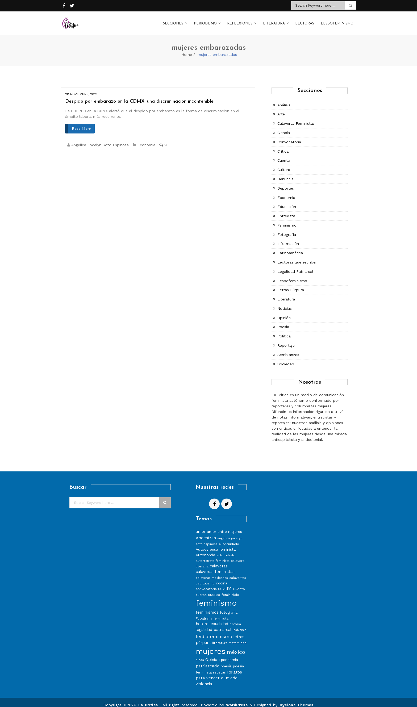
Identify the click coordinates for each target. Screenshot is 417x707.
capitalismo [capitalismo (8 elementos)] (205, 578)
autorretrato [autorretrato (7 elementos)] (225, 550)
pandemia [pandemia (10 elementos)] (229, 654)
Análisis (283, 100)
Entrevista (286, 210)
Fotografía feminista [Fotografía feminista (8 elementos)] (212, 613)
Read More (81, 123)
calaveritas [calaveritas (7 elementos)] (237, 572)
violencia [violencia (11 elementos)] (204, 678)
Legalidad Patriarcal (295, 266)
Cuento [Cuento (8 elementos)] (239, 583)
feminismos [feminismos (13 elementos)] (207, 606)
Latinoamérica (290, 247)
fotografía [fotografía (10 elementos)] (228, 607)
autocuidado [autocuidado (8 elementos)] (229, 539)
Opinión (284, 312)
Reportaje (286, 340)
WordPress (237, 699)
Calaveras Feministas (296, 118)
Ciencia (283, 127)
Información (288, 238)
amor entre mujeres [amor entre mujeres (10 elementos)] (224, 526)
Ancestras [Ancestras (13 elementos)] (206, 532)
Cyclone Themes (297, 699)
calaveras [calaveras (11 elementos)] (219, 560)
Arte (281, 109)
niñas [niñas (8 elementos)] (200, 654)
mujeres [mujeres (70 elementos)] (211, 646)
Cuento (283, 155)
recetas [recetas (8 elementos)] (219, 667)
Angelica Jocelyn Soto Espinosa (100, 139)
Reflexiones (239, 21)
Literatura (274, 21)
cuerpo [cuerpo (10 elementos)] (214, 589)
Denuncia (285, 173)
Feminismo (287, 220)
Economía (146, 139)
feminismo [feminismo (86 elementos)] (216, 597)
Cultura (283, 164)
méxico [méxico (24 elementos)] (236, 646)
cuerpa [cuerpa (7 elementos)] (201, 589)
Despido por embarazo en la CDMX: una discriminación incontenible (139, 96)
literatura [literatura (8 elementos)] (219, 637)
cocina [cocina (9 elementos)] (221, 578)
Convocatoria (289, 137)
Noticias (284, 303)
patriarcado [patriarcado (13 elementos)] (207, 660)
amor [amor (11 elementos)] (201, 526)
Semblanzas (288, 349)
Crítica (283, 146)
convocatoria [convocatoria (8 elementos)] (206, 583)
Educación (286, 201)
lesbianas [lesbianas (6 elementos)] (239, 624)
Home (186, 49)
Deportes (285, 183)
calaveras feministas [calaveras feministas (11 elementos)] (215, 566)
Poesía (283, 321)
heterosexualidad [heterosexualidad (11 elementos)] (212, 618)
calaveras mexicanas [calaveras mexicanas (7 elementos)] (212, 572)
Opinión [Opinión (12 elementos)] (212, 654)
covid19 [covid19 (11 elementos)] (225, 583)
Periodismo (205, 21)
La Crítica (149, 699)
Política (284, 331)
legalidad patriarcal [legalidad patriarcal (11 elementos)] (213, 624)
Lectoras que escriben (297, 257)
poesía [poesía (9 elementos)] (226, 661)
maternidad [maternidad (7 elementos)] (238, 637)
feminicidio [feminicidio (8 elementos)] (230, 589)
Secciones (173, 21)
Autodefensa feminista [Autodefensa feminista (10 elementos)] (216, 544)
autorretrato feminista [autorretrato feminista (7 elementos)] (213, 555)
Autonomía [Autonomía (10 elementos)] (205, 549)
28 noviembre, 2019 (81, 89)
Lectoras (304, 21)
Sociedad (285, 359)
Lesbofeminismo (337, 21)
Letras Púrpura (290, 284)
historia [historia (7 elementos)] (235, 619)
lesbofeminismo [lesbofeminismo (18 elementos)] (214, 631)
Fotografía (286, 229)
